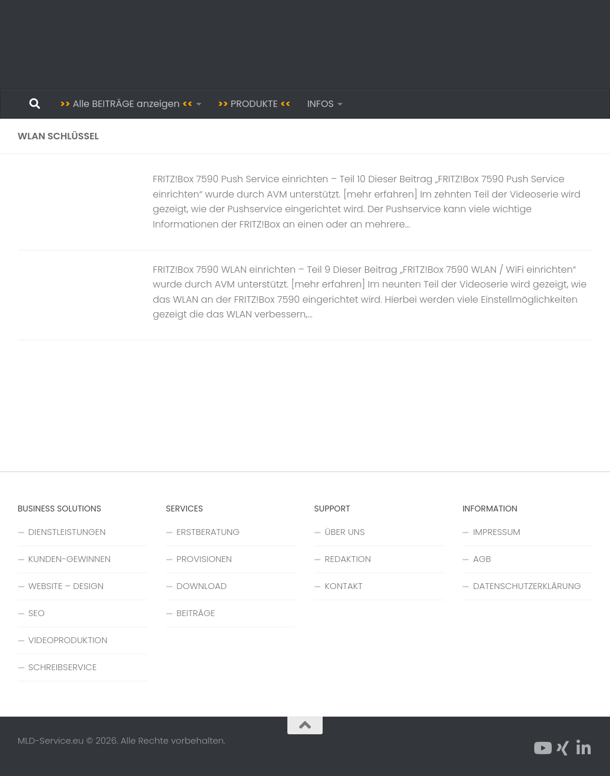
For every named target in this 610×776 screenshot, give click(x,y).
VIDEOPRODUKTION (68, 640)
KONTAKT (344, 586)
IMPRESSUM (497, 532)
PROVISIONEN (204, 559)
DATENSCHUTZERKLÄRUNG (527, 586)
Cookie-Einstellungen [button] (508, 624)
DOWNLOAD (201, 586)
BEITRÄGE (195, 613)
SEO (36, 613)
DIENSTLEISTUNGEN (67, 532)
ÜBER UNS (345, 532)
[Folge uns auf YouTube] (542, 748)
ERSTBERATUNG (208, 532)
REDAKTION (348, 559)
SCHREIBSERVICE (62, 667)
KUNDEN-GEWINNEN (69, 559)
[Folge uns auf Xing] (563, 748)
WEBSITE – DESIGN (65, 586)
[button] (26, 750)
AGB (482, 559)
